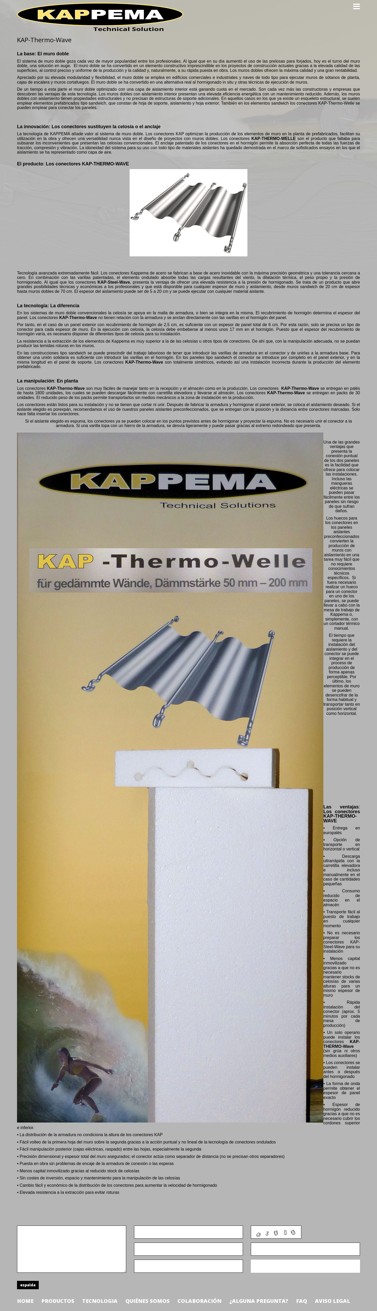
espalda (28, 1284)
